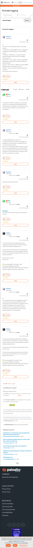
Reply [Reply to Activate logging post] (15, 82)
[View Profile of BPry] (9, 94)
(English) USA (15, 2)
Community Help (7, 506)
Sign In (24, 2)
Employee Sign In (29, 2)
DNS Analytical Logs (8, 457)
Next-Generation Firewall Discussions (11, 436)
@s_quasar (5, 210)
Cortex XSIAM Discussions (9, 459)
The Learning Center (8, 509)
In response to (14, 133)
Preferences (23, 545)
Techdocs (5, 515)
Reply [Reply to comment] (15, 122)
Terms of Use (6, 492)
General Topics (7, 20)
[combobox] (10, 15)
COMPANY (6, 474)
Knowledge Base (7, 512)
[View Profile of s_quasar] (8, 36)
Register (20, 2)
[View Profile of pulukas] (8, 233)
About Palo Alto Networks (10, 477)
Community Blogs (7, 503)
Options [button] (27, 20)
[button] (8, 545)
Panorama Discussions (8, 454)
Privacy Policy (21, 541)
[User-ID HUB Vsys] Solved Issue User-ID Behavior (15, 446)
